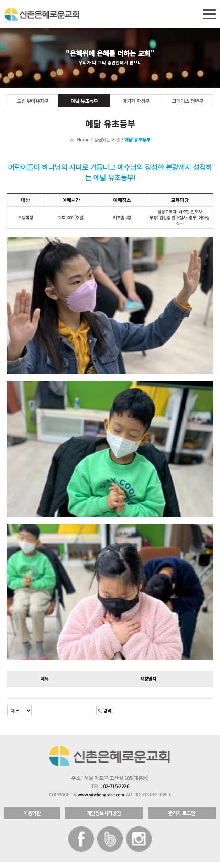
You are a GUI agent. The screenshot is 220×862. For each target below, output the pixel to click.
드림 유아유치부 (32, 100)
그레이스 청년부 (187, 100)
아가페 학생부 (136, 100)
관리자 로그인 (181, 813)
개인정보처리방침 (104, 813)
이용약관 (32, 813)
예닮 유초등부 (84, 100)
